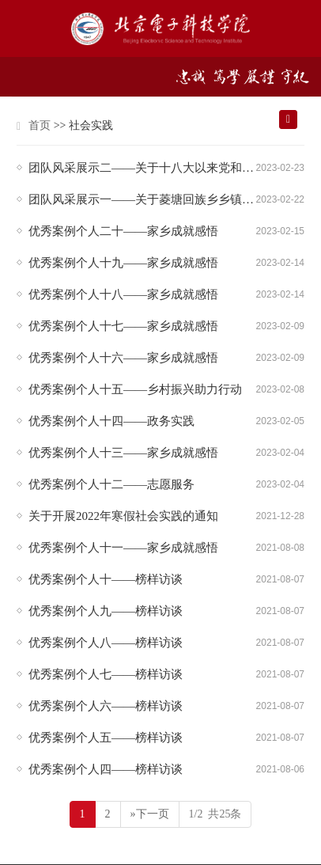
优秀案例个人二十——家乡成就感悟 (123, 231)
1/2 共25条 (215, 814)
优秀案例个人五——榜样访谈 (105, 737)
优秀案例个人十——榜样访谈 (105, 579)
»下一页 (149, 814)
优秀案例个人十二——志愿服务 (111, 484)
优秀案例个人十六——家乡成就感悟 (123, 357)
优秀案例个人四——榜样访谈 (105, 769)
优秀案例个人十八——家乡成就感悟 (123, 294)
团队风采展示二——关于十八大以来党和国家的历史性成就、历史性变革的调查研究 (142, 167)
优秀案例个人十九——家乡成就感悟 (123, 262)
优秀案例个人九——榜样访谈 (105, 611)
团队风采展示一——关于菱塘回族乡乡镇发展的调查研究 (142, 199)
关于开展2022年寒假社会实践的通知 (123, 516)
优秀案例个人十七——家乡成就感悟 (123, 326)
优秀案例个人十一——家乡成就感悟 (123, 547)
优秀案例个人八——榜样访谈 (105, 642)
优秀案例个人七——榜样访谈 (105, 674)
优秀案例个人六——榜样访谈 (105, 706)
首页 (39, 125)
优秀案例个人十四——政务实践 (111, 421)
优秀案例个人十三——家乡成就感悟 (123, 452)
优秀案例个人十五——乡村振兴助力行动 (135, 389)
